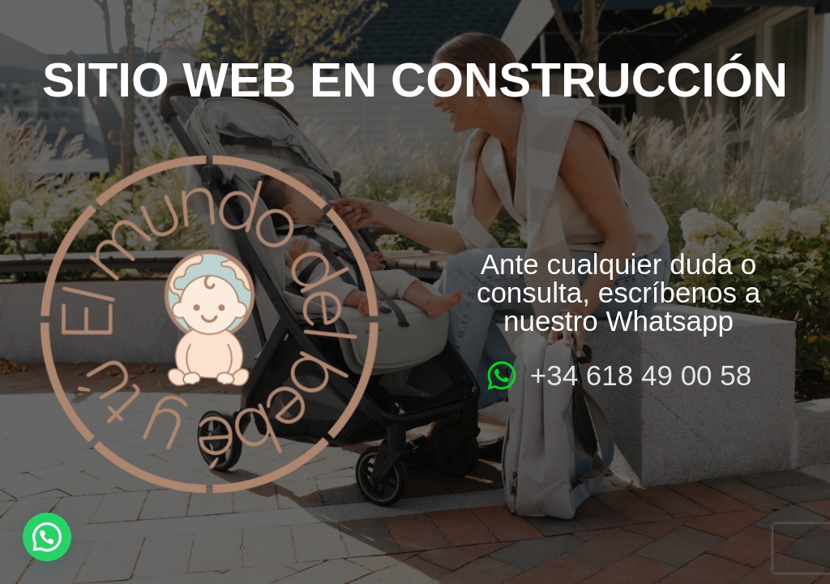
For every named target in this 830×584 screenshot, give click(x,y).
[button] (47, 537)
